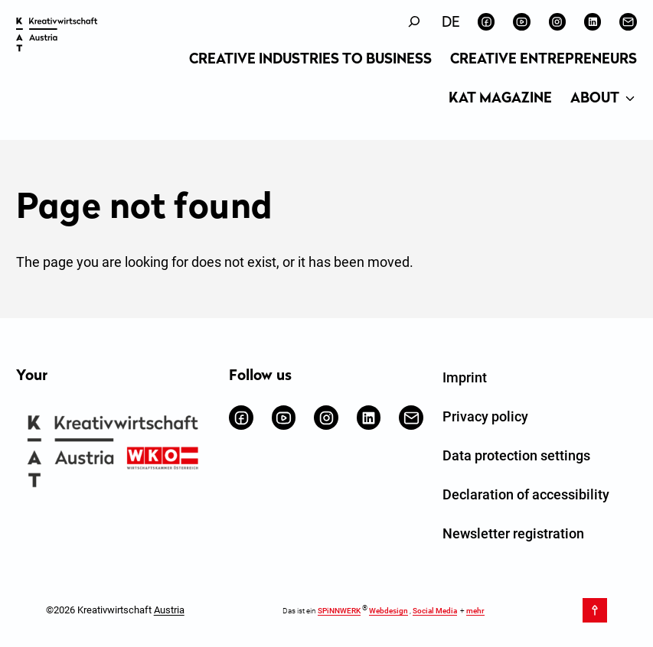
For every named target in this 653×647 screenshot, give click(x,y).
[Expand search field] (414, 21)
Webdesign (388, 611)
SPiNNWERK (339, 611)
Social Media (435, 611)
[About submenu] (630, 99)
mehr (475, 611)
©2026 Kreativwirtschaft (115, 610)
